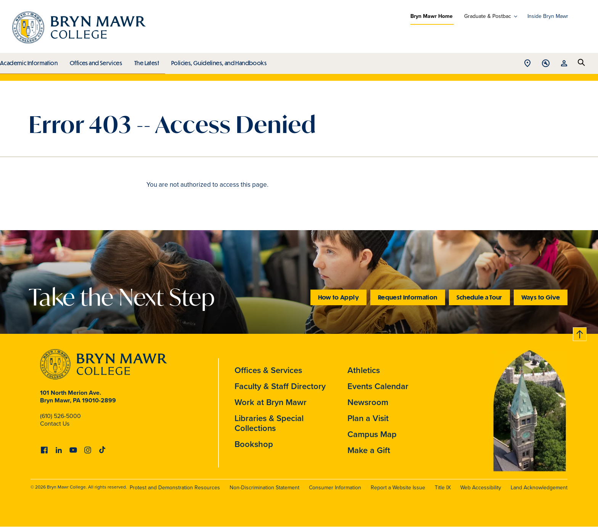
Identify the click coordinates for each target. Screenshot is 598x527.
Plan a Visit (368, 418)
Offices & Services (268, 370)
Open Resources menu (564, 64)
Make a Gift (368, 450)
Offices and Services (95, 61)
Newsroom (367, 402)
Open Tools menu (546, 64)
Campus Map (372, 434)
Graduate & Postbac (487, 16)
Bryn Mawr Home (431, 16)
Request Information (407, 297)
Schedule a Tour (479, 297)
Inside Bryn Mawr (547, 16)
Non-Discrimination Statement (264, 488)
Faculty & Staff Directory (280, 386)
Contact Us (54, 423)
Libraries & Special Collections (269, 423)
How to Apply (338, 297)
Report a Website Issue (398, 488)
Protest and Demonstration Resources (175, 488)
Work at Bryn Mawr (271, 402)
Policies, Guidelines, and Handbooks (216, 61)
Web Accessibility (480, 488)
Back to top (580, 332)
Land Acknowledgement (539, 488)
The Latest (144, 61)
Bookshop (254, 444)
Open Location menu (527, 64)
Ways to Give (540, 297)
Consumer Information (335, 488)
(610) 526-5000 (60, 416)
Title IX (443, 488)
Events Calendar (377, 386)
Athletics (363, 370)
